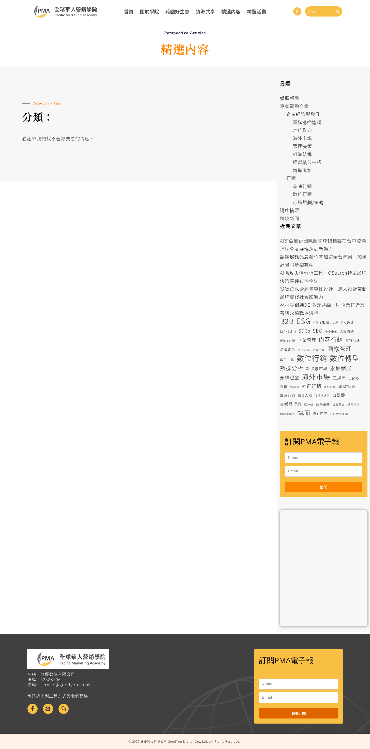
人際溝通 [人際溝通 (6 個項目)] (347, 331)
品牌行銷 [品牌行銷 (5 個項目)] (304, 350)
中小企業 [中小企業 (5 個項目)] (331, 331)
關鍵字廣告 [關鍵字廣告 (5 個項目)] (287, 414)
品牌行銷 (302, 186)
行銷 (291, 178)
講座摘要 (289, 210)
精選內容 (231, 11)
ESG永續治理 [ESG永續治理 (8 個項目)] (326, 322)
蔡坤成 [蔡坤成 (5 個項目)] (308, 404)
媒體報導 (289, 98)
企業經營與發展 (303, 114)
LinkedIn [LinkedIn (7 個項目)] (288, 331)
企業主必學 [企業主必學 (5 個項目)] (287, 340)
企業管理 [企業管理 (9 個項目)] (307, 340)
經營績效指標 (307, 162)
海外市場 (302, 138)
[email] (323, 471)
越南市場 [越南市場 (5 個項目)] (353, 404)
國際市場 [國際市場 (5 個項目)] (319, 350)
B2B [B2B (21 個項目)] (287, 321)
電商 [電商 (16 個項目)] (304, 412)
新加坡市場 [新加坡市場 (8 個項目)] (317, 368)
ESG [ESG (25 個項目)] (303, 321)
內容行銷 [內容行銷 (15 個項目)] (331, 339)
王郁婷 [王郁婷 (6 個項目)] (353, 378)
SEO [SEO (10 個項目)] (317, 330)
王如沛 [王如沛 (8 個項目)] (339, 378)
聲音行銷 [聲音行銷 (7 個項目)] (287, 395)
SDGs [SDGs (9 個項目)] (304, 330)
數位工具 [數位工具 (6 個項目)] (287, 359)
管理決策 (302, 146)
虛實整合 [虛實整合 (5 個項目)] (339, 404)
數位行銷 (302, 194)
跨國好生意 (177, 11)
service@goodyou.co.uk (65, 684)
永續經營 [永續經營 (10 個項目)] (289, 377)
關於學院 (149, 11)
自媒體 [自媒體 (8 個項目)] (338, 395)
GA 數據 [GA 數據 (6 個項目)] (347, 322)
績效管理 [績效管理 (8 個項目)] (347, 386)
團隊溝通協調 (307, 122)
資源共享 (205, 11)
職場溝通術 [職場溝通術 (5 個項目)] (322, 395)
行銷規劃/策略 (308, 202)
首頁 (129, 11)
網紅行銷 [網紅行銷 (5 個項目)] (330, 387)
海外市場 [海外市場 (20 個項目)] (316, 376)
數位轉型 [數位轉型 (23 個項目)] (344, 358)
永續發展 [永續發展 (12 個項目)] (340, 368)
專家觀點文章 (294, 106)
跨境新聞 (289, 218)
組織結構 (302, 154)
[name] (323, 457)
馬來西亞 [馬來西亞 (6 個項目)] (320, 413)
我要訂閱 (298, 713)
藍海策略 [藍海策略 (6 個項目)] (323, 404)
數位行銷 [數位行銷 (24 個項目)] (312, 358)
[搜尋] (338, 11)
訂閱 (323, 487)
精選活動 (256, 11)
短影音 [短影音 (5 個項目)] (294, 387)
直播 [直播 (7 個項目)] (284, 386)
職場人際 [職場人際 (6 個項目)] (305, 395)
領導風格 (302, 170)
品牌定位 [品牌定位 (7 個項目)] (287, 349)
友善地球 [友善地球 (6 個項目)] (353, 340)
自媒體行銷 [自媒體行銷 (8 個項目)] (291, 404)
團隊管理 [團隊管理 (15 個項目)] (339, 349)
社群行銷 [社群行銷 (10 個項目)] (311, 386)
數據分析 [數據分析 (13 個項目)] (291, 368)
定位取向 (302, 130)
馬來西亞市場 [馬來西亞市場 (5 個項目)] (339, 414)
